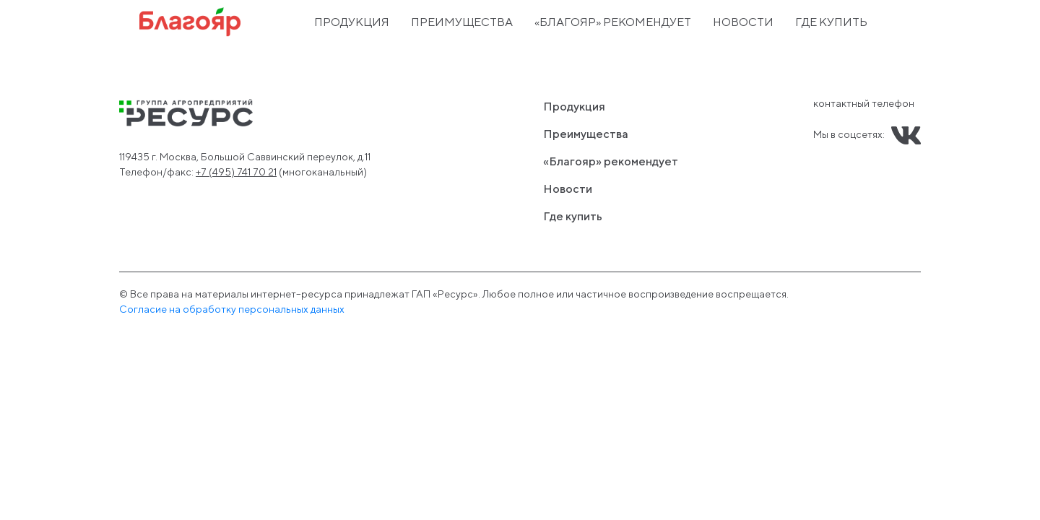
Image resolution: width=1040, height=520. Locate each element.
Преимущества (462, 22)
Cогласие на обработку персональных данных (231, 309)
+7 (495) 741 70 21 (236, 172)
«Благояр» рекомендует (612, 22)
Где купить (831, 22)
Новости (743, 22)
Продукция (351, 22)
